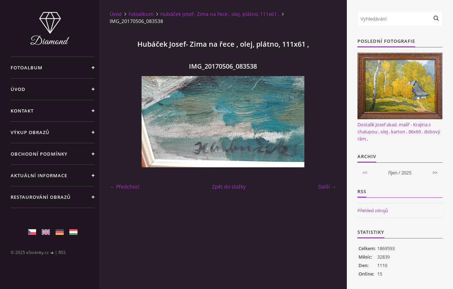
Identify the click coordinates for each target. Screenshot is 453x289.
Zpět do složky (229, 186)
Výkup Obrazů (30, 132)
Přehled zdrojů (372, 210)
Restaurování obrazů (41, 197)
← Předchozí (124, 186)
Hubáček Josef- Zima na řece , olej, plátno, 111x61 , (219, 14)
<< (364, 172)
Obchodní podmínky (39, 154)
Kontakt (22, 111)
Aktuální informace (39, 175)
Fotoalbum (26, 67)
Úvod (18, 89)
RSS (62, 252)
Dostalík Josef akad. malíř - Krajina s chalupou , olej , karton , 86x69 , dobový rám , (398, 131)
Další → (327, 186)
